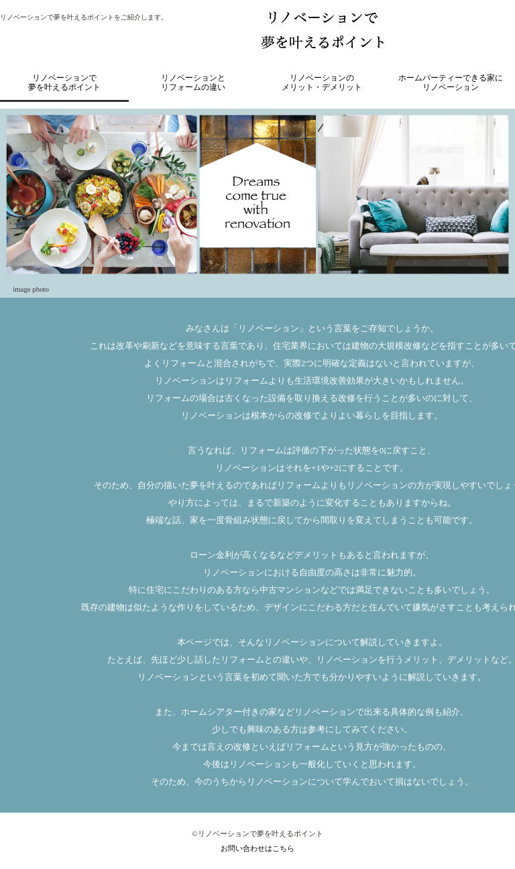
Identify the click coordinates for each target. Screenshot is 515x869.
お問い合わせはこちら (257, 848)
